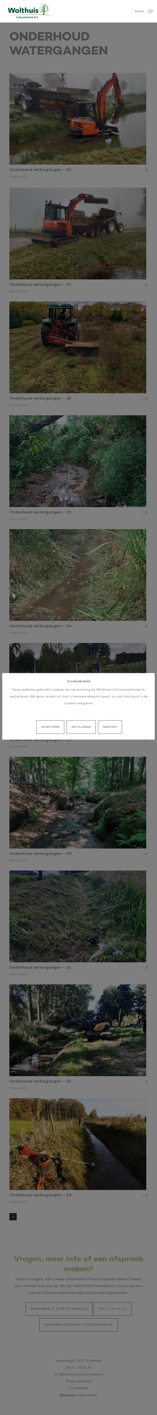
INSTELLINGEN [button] (81, 727)
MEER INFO (110, 727)
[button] (144, 11)
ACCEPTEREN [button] (50, 727)
